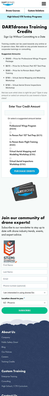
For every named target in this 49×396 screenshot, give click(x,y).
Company (6, 337)
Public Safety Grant (10, 342)
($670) (26, 135)
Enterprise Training (9, 376)
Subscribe (24, 310)
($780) (23, 153)
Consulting (6, 381)
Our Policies (7, 352)
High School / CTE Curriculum (14, 386)
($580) (24, 143)
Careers (5, 356)
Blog (3, 347)
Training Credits (8, 361)
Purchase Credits (24, 171)
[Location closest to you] (24, 302)
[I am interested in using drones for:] (24, 292)
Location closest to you (13, 298)
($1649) (23, 127)
